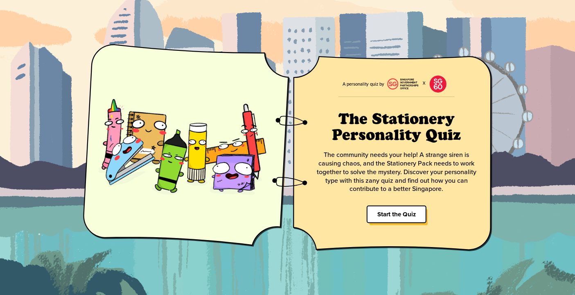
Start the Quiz (396, 213)
